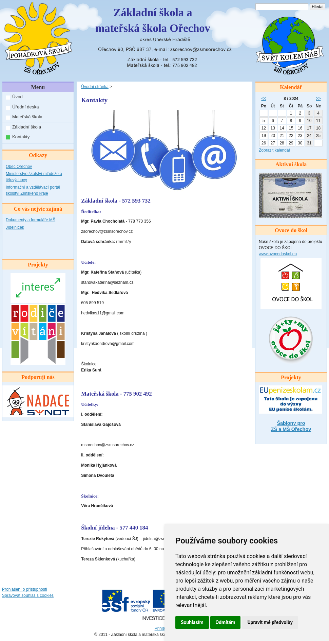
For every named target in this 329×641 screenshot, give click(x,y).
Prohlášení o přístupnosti (24, 589)
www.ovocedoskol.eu (278, 254)
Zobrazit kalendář (274, 150)
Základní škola (26, 126)
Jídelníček (15, 227)
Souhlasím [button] (192, 622)
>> (318, 98)
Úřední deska (25, 106)
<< (263, 98)
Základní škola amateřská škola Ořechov (152, 20)
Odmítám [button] (225, 622)
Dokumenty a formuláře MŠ (30, 220)
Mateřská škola (27, 116)
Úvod (17, 96)
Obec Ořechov (19, 166)
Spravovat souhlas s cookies (28, 595)
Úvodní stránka (95, 86)
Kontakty (21, 136)
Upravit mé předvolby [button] (269, 622)
